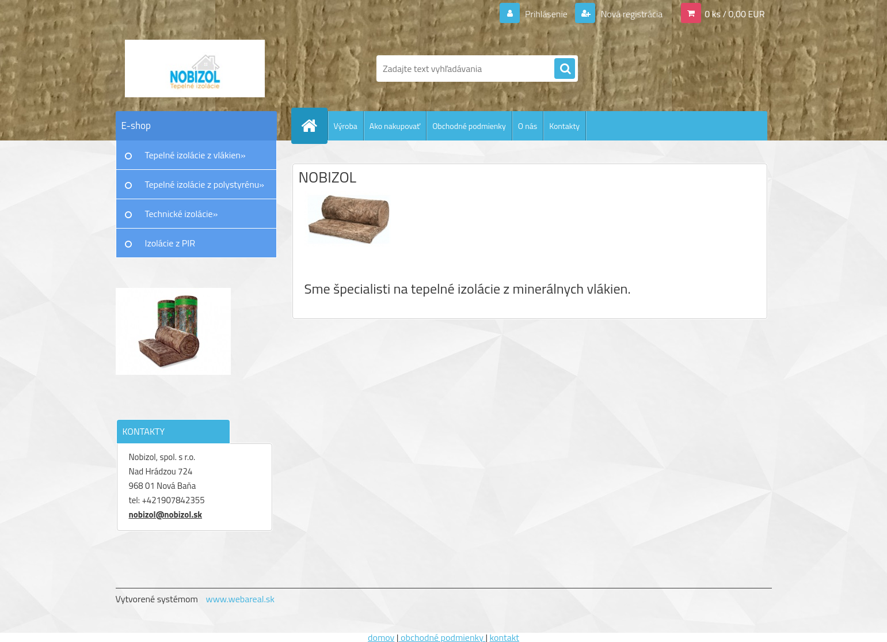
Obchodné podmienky (469, 126)
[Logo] (195, 68)
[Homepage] (314, 125)
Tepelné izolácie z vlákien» (195, 155)
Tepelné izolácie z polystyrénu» (204, 184)
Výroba (345, 126)
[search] (564, 69)
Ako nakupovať (395, 126)
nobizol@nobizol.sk (166, 514)
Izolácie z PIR (170, 243)
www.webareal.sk (240, 599)
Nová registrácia (631, 14)
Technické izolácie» (181, 214)
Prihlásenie (546, 14)
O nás (527, 126)
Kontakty (564, 126)
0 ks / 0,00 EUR (734, 14)
